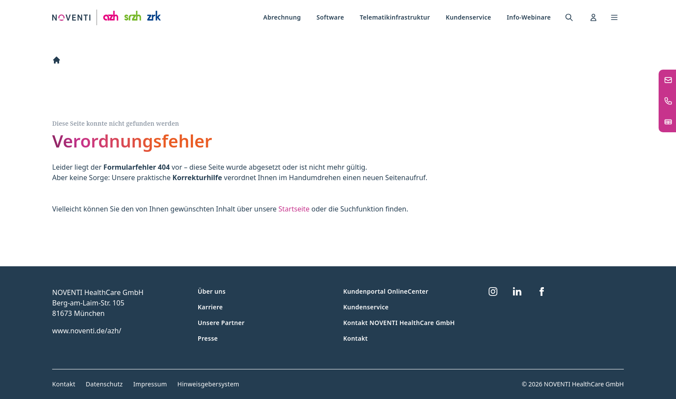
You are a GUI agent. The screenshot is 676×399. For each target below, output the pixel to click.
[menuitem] (282, 17)
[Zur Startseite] (106, 18)
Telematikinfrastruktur (395, 17)
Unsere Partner (221, 323)
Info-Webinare (529, 17)
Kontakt (355, 338)
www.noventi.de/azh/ (86, 330)
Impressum (150, 384)
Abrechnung (282, 17)
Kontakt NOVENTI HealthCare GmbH (399, 323)
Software (330, 17)
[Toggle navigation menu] (614, 17)
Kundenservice (468, 17)
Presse (208, 338)
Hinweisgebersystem (208, 384)
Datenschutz (104, 384)
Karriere (210, 307)
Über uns (212, 291)
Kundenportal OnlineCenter (386, 291)
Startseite (294, 209)
